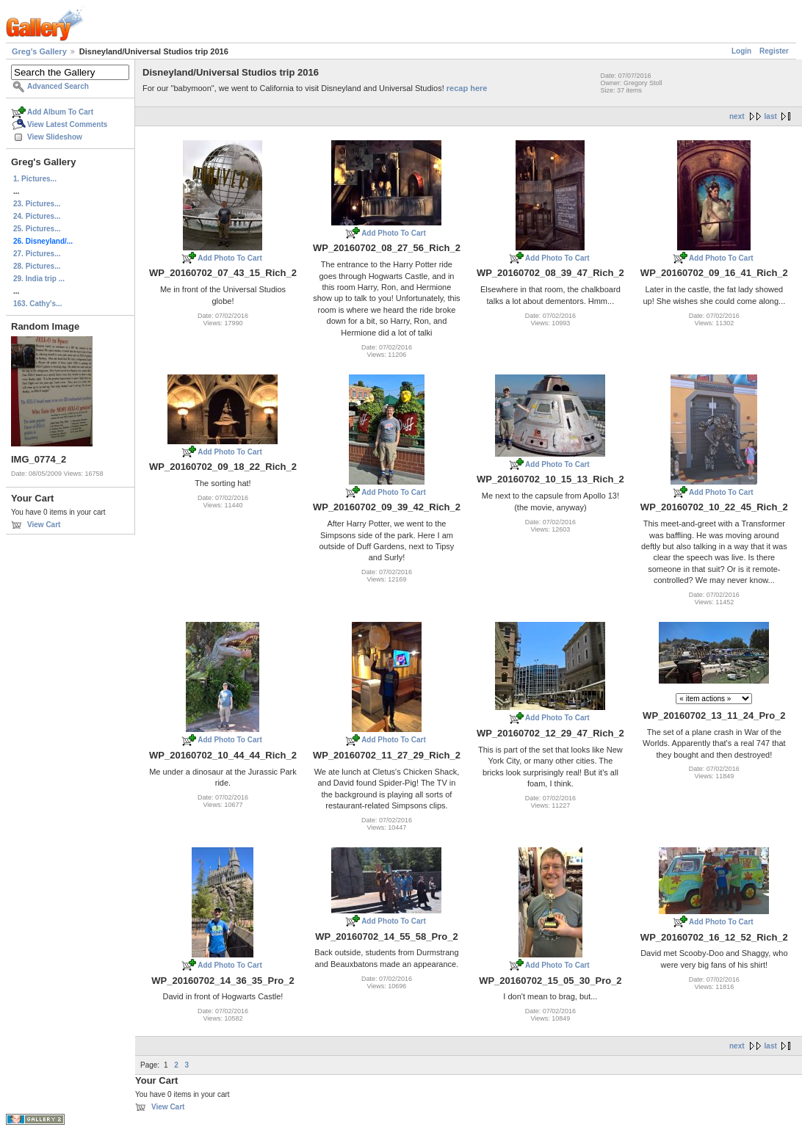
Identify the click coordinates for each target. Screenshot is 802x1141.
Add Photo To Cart (230, 258)
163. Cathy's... (37, 304)
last (771, 116)
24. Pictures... (36, 216)
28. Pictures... (36, 266)
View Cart (43, 525)
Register (774, 51)
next (737, 116)
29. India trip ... (39, 279)
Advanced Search (58, 86)
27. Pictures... (36, 254)
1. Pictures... (35, 179)
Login (741, 51)
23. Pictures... (36, 204)
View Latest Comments (67, 124)
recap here (467, 88)
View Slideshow (54, 137)
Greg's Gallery (39, 51)
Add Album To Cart (60, 112)
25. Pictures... (36, 229)
